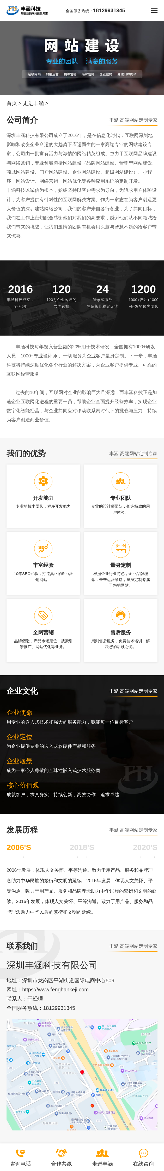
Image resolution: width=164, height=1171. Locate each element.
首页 (12, 103)
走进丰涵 (33, 103)
